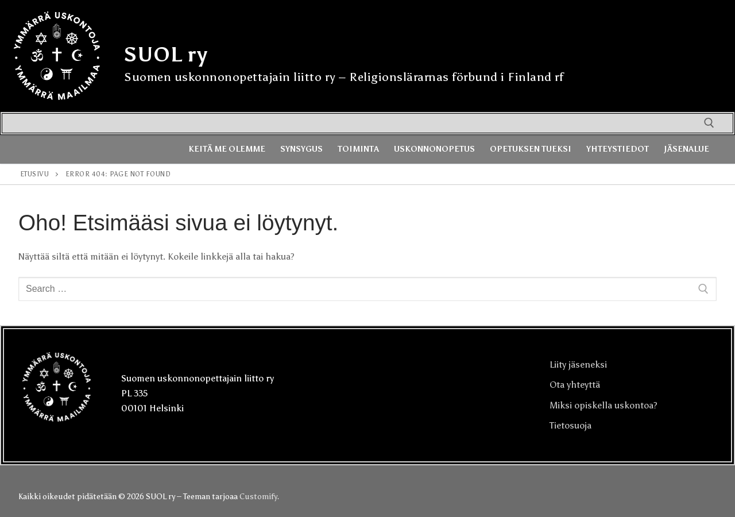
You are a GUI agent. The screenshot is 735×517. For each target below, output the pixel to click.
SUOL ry (165, 55)
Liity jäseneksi (578, 364)
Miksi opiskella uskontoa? (603, 405)
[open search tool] (709, 123)
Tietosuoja (570, 425)
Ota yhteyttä (575, 384)
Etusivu (34, 174)
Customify (258, 496)
